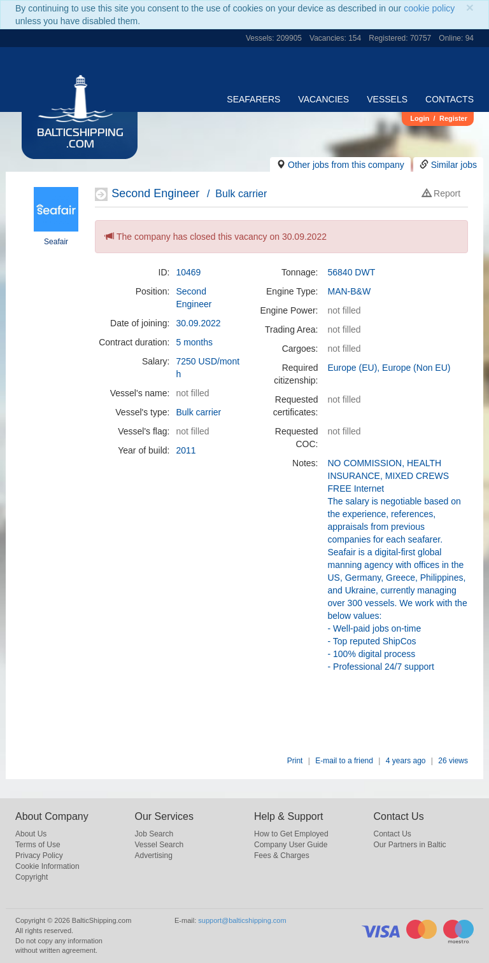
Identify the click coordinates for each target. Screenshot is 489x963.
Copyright (31, 877)
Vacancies (323, 99)
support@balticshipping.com (242, 920)
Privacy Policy (39, 855)
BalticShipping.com (80, 139)
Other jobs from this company (346, 165)
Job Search (154, 833)
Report (441, 193)
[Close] (470, 7)
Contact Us (392, 833)
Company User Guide (290, 844)
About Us (30, 833)
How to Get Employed (291, 833)
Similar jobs (454, 165)
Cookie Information (47, 866)
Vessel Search (159, 844)
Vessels (387, 99)
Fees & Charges (281, 855)
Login (419, 118)
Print (295, 760)
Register (453, 118)
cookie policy (429, 8)
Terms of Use (37, 844)
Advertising (154, 855)
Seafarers (253, 99)
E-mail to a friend (344, 760)
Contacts (449, 99)
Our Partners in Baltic (410, 844)
